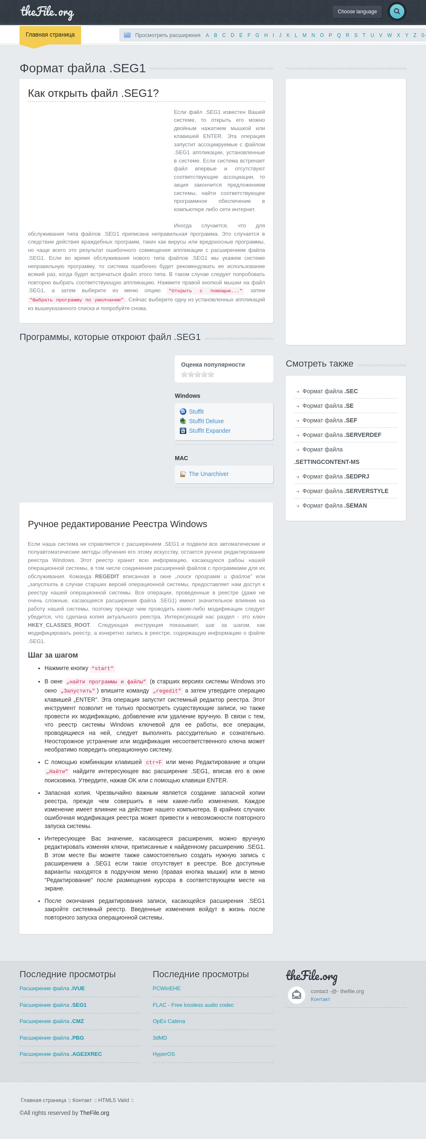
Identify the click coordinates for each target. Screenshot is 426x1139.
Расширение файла (52, 988)
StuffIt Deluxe (206, 421)
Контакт (320, 999)
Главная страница (50, 34)
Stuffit (196, 411)
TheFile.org (94, 1112)
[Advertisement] (98, 166)
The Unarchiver (209, 474)
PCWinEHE (167, 988)
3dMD (160, 1038)
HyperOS (164, 1054)
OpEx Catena (169, 1021)
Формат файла (330, 391)
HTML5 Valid (113, 1100)
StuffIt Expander (209, 430)
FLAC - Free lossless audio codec (193, 1005)
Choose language (357, 12)
